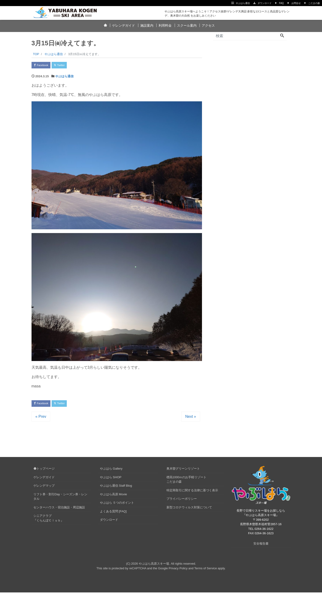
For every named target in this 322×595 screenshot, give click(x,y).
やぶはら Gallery (111, 471)
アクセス (208, 25)
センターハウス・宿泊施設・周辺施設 (59, 510)
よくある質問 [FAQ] (113, 514)
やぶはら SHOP (110, 480)
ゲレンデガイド (123, 25)
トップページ (44, 471)
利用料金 (165, 25)
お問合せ (296, 3)
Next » (190, 419)
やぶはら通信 (243, 3)
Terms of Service (205, 571)
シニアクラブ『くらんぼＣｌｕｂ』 (48, 521)
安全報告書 (261, 546)
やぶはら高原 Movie (113, 497)
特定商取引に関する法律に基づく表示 (192, 493)
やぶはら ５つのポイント (117, 505)
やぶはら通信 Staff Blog (116, 488)
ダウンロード (265, 3)
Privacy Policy (178, 571)
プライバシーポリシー (181, 501)
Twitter (65, 65)
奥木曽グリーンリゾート (183, 471)
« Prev (40, 419)
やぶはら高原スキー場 (154, 566)
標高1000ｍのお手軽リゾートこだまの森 (186, 482)
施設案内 (146, 25)
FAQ (281, 3)
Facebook (43, 65)
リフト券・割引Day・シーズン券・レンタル (60, 499)
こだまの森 (314, 3)
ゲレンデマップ (44, 488)
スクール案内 (187, 25)
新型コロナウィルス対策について (189, 510)
